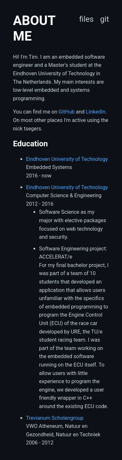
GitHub (67, 112)
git (104, 19)
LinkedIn (95, 112)
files (86, 19)
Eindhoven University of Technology (67, 159)
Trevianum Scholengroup (55, 418)
